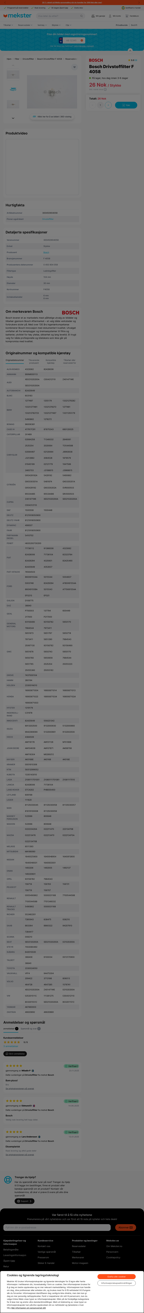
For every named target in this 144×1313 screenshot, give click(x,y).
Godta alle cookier (116, 1276)
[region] (72, 1292)
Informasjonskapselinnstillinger (116, 1283)
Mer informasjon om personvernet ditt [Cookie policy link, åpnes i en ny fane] (28, 1308)
